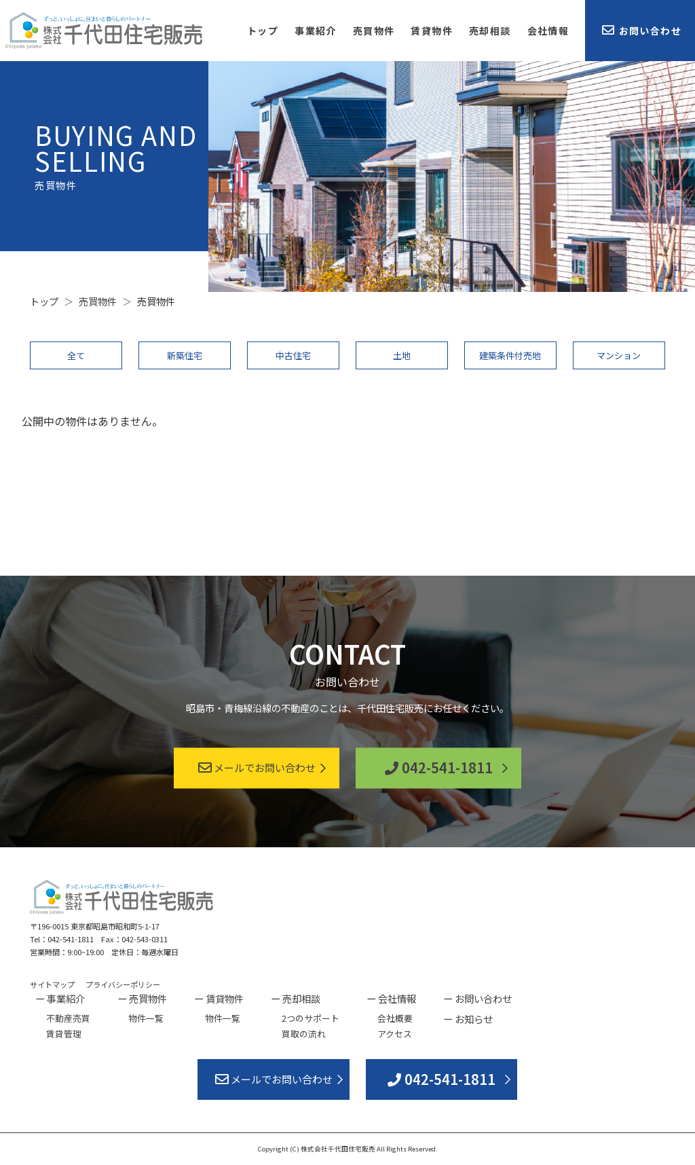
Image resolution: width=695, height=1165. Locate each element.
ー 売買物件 (142, 998)
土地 (402, 355)
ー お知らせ (468, 1019)
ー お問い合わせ (477, 998)
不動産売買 (68, 1018)
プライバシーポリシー (123, 984)
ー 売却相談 (295, 998)
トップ (262, 30)
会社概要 (395, 1018)
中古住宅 (293, 355)
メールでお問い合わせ (257, 768)
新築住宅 (184, 355)
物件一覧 (146, 1018)
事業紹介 (316, 30)
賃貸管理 (63, 1033)
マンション (619, 355)
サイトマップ (52, 984)
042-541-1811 (439, 768)
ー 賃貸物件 (219, 998)
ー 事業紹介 (60, 998)
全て (76, 355)
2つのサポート (310, 1018)
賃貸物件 (432, 30)
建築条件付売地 (510, 355)
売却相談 (490, 30)
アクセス (394, 1033)
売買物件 (374, 30)
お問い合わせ (641, 30)
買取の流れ (304, 1033)
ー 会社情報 (391, 998)
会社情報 (548, 30)
